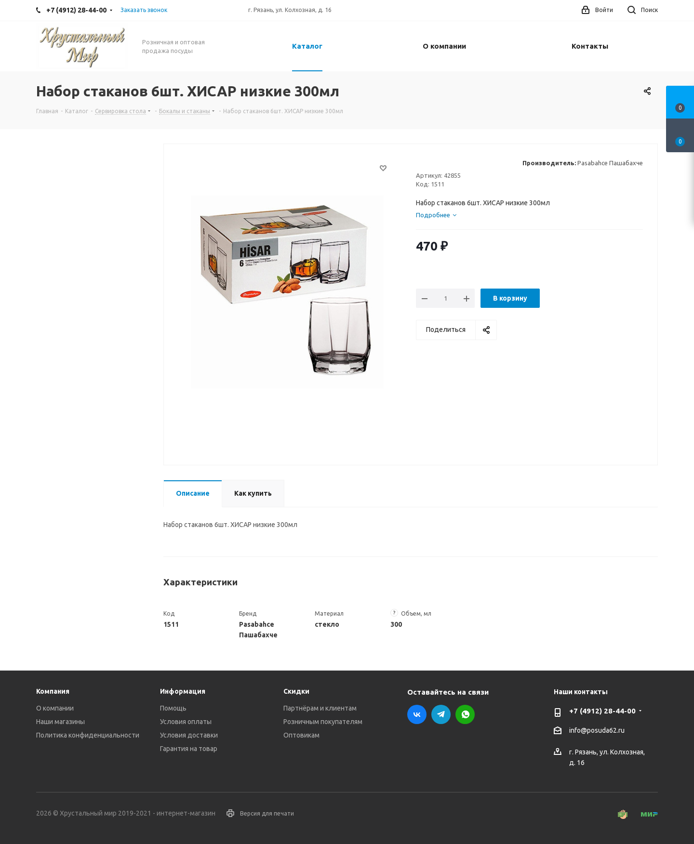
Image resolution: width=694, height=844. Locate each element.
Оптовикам (301, 735)
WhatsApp (465, 714)
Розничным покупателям (322, 721)
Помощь (173, 708)
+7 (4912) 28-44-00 (602, 711)
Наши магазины (60, 721)
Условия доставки (189, 735)
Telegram (441, 714)
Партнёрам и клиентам (320, 708)
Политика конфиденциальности (87, 735)
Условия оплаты (186, 721)
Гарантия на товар (188, 748)
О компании (55, 708)
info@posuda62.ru (597, 731)
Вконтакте (417, 714)
